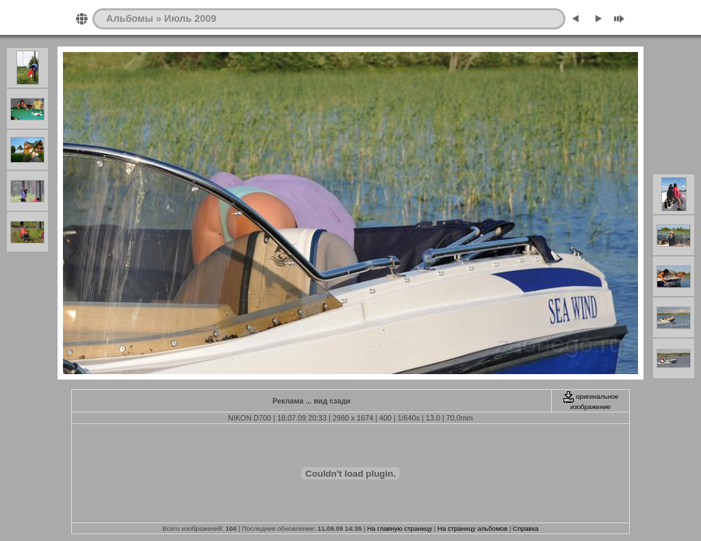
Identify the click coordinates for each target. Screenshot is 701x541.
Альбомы (129, 18)
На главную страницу (399, 528)
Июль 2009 (190, 18)
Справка (526, 528)
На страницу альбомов (472, 528)
